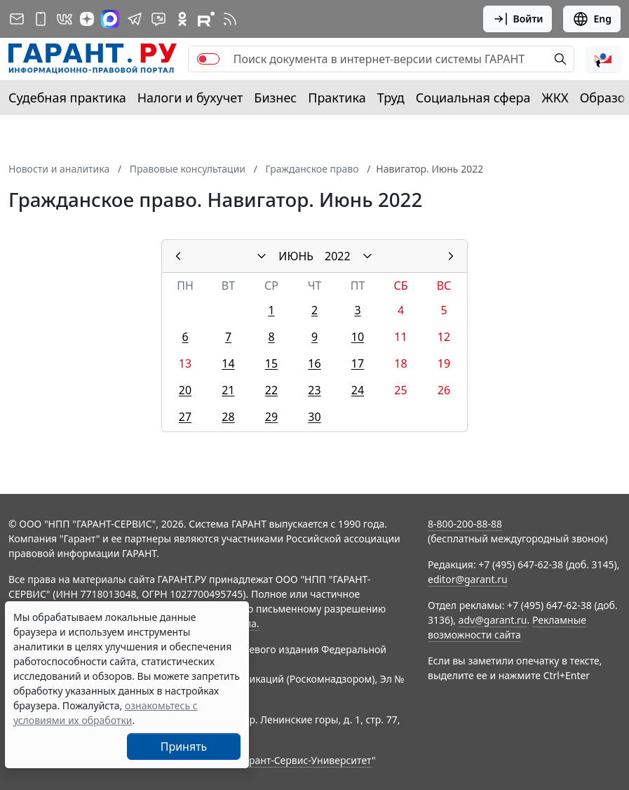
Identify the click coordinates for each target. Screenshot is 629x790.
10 (357, 336)
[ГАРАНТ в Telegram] (134, 19)
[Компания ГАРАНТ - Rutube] (206, 19)
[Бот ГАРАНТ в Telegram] (158, 19)
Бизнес (275, 97)
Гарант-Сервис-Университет (305, 760)
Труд (391, 97)
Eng (591, 19)
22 (271, 390)
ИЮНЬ (295, 256)
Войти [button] (517, 19)
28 (228, 416)
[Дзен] (87, 19)
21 (228, 390)
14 (228, 363)
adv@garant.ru (493, 620)
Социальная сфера (473, 97)
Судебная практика (67, 97)
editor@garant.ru (468, 579)
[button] (603, 59)
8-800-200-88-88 (465, 523)
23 (314, 390)
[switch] (208, 59)
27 (185, 416)
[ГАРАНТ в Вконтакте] (64, 19)
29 (271, 416)
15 (271, 363)
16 (314, 363)
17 (357, 363)
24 (357, 390)
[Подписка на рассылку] (16, 19)
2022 (338, 256)
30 (314, 416)
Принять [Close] (184, 746)
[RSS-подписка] (230, 19)
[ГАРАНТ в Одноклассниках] (182, 19)
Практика (336, 97)
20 (185, 390)
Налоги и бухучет (190, 97)
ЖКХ (555, 97)
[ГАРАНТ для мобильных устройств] (40, 19)
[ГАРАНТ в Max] (110, 19)
